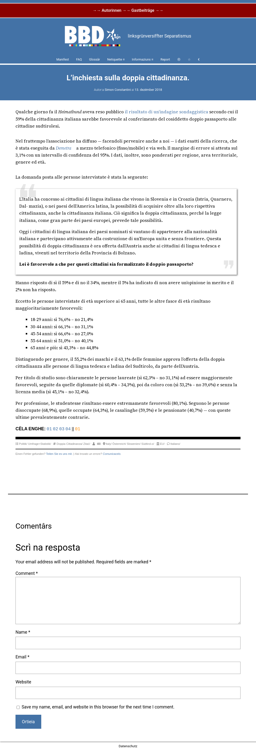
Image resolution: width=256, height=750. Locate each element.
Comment (27, 573)
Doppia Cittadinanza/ (69, 443)
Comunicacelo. (112, 453)
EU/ (162, 443)
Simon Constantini (118, 90)
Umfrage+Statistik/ (39, 443)
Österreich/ (119, 443)
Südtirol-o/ (147, 443)
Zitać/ (86, 443)
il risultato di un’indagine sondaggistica (166, 112)
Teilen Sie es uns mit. (59, 453)
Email (22, 656)
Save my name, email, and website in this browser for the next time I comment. (98, 706)
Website (23, 681)
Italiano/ (175, 443)
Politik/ (23, 443)
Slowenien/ (133, 443)
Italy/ (109, 443)
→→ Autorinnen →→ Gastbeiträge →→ (128, 10)
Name (23, 632)
